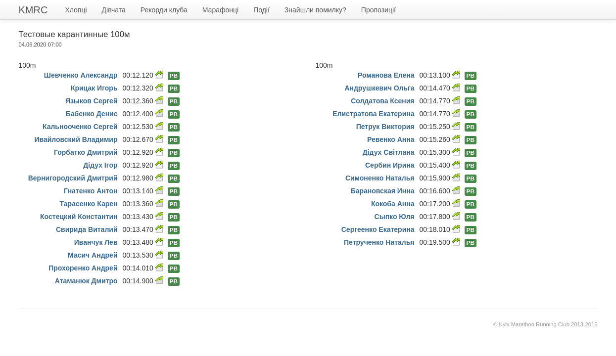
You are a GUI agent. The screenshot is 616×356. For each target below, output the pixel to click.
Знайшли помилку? (315, 10)
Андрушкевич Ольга (379, 88)
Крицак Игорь (94, 88)
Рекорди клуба (164, 10)
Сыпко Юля (395, 217)
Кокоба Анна (393, 204)
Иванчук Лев (96, 242)
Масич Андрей (92, 255)
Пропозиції (378, 10)
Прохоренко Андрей (82, 268)
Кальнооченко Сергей (80, 127)
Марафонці (220, 10)
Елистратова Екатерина (373, 114)
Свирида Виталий (87, 229)
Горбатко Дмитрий (85, 152)
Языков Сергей (91, 101)
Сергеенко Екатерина (378, 229)
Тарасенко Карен (89, 204)
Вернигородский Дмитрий (73, 178)
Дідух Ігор (100, 165)
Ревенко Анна (391, 139)
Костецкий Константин (78, 217)
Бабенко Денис (92, 114)
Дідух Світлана (389, 152)
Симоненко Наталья (380, 178)
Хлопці (76, 10)
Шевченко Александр (81, 75)
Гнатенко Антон (90, 191)
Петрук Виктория (385, 127)
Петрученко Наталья (379, 242)
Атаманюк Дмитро (86, 281)
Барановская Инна (383, 191)
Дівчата (114, 10)
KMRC (33, 9)
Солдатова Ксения (382, 101)
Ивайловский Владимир (75, 139)
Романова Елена (386, 75)
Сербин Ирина (390, 165)
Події (261, 10)
